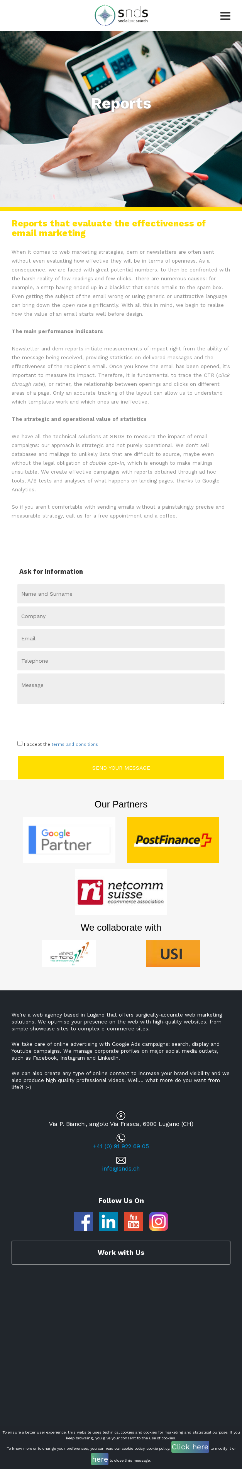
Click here (190, 1446)
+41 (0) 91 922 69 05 (121, 1146)
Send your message (121, 768)
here (100, 1459)
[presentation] (62, 720)
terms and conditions (75, 744)
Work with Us (121, 1252)
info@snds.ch (121, 1168)
